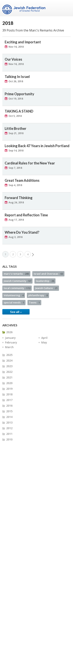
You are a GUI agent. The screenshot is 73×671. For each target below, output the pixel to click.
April (44, 338)
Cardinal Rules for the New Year (30, 163)
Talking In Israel (17, 76)
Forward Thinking (19, 198)
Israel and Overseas (48, 273)
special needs (14, 302)
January (10, 338)
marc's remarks (16, 273)
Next (33, 254)
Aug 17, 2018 (16, 219)
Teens (34, 302)
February (11, 342)
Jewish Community (17, 281)
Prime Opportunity (19, 94)
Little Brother (15, 128)
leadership (45, 281)
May (44, 342)
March (9, 347)
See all (16, 312)
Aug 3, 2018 (15, 237)
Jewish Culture (46, 288)
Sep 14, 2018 (16, 150)
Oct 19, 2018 (16, 98)
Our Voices (13, 59)
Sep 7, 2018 (15, 167)
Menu (66, 8)
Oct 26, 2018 (16, 81)
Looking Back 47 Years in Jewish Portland (37, 146)
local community (17, 288)
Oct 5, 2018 (15, 116)
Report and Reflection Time (26, 215)
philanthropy (38, 295)
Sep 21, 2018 (16, 133)
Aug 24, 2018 (16, 202)
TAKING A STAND (19, 111)
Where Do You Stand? (22, 232)
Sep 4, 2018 (15, 185)
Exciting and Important (23, 42)
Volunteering (14, 295)
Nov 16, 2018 (16, 46)
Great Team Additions (22, 180)
